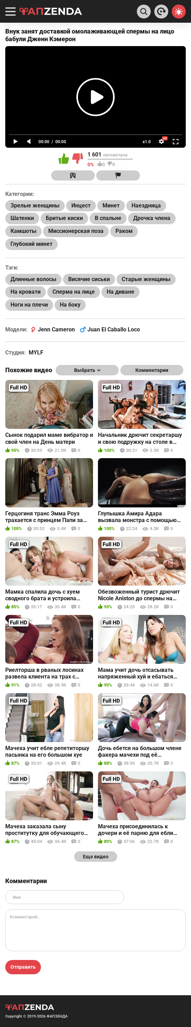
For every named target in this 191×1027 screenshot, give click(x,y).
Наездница (146, 205)
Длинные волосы (33, 279)
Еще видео (95, 856)
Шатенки (22, 218)
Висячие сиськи (89, 279)
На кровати (25, 291)
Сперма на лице (73, 291)
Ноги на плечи (29, 304)
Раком (124, 231)
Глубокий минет (31, 244)
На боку (70, 304)
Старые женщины (146, 279)
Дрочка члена (151, 218)
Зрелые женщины (34, 205)
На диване (120, 291)
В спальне (108, 218)
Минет (111, 205)
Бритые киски (64, 218)
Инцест (81, 205)
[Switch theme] (179, 12)
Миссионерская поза (76, 231)
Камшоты (23, 231)
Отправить (23, 967)
